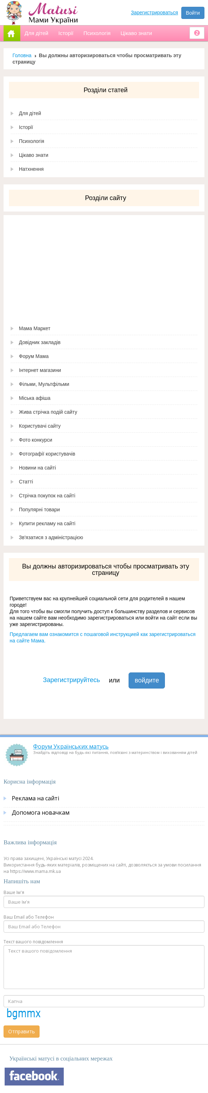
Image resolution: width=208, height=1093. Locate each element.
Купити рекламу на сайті (47, 523)
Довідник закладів (40, 342)
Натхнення (31, 169)
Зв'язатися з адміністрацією (51, 537)
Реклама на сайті (35, 798)
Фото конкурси (35, 440)
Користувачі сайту (40, 426)
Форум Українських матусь (71, 746)
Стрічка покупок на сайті (47, 495)
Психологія (31, 141)
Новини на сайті (37, 468)
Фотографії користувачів (47, 454)
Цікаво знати (33, 155)
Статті (26, 482)
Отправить (21, 1031)
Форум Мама (33, 356)
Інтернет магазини (40, 370)
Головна (21, 55)
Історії (26, 127)
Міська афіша (35, 398)
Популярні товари (39, 509)
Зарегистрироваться (154, 12)
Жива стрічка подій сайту (48, 412)
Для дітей (30, 113)
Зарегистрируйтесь (71, 680)
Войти (193, 13)
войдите (147, 680)
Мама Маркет (34, 328)
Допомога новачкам (40, 812)
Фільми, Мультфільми (44, 384)
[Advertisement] (104, 265)
